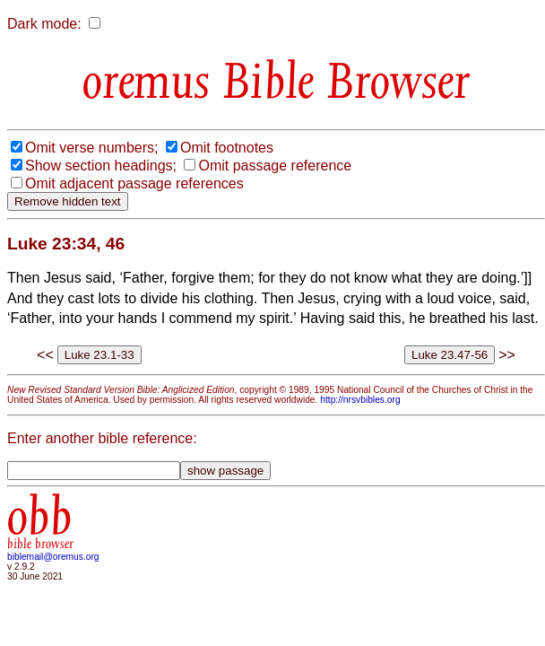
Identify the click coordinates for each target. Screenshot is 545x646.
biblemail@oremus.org (53, 557)
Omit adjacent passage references (134, 183)
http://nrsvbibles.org (360, 400)
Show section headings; (101, 165)
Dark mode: (44, 23)
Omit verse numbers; (91, 147)
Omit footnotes (226, 147)
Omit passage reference (274, 165)
